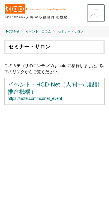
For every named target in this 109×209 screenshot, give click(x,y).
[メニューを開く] (96, 13)
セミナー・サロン (70, 31)
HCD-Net (12, 31)
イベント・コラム (38, 31)
